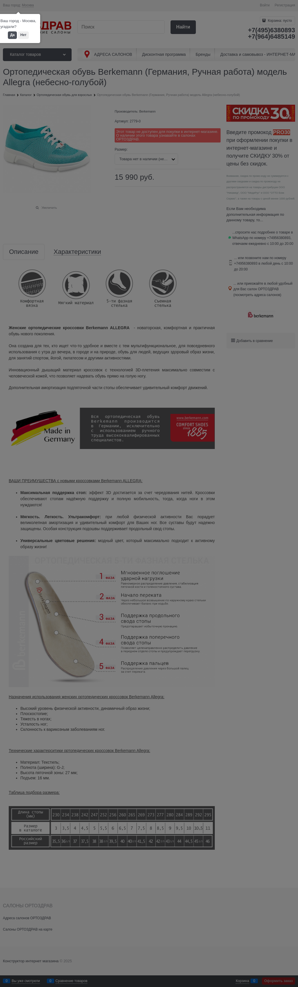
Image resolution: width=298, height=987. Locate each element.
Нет (23, 35)
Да (12, 35)
